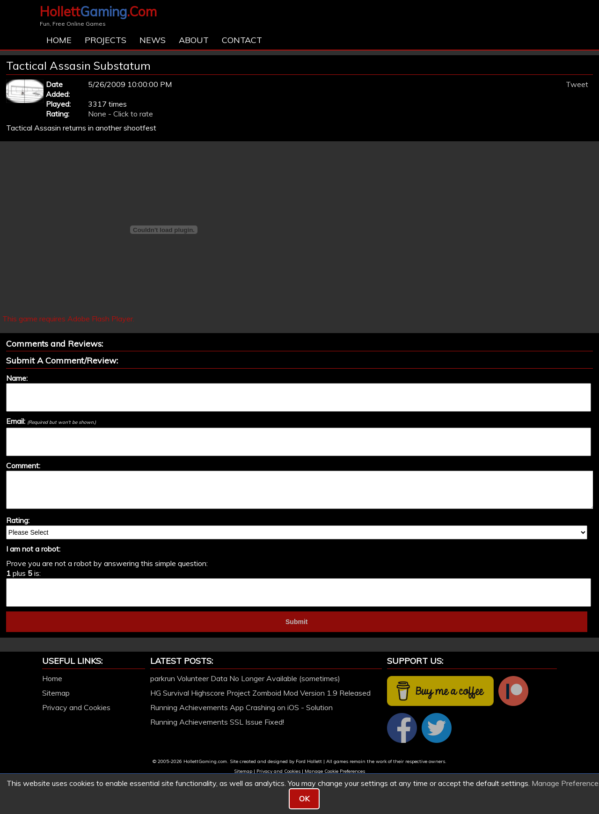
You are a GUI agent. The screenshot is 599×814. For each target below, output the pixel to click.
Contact (242, 40)
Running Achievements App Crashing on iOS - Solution (241, 707)
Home (59, 40)
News (152, 40)
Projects (105, 40)
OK (304, 798)
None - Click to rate (120, 113)
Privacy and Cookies (76, 707)
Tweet (577, 84)
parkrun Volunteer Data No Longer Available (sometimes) (245, 678)
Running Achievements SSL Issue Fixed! (217, 722)
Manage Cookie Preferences (335, 771)
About (194, 40)
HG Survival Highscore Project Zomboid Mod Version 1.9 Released (260, 693)
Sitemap (56, 693)
